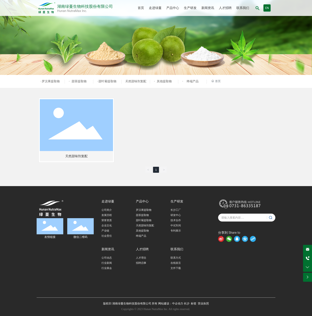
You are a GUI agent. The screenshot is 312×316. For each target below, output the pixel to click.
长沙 (186, 303)
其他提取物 (164, 81)
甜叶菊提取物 (107, 81)
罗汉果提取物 (51, 81)
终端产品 (193, 81)
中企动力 (177, 303)
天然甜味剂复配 (135, 81)
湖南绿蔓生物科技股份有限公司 (85, 6)
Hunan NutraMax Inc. (72, 11)
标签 (193, 303)
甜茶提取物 (79, 81)
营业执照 (203, 303)
